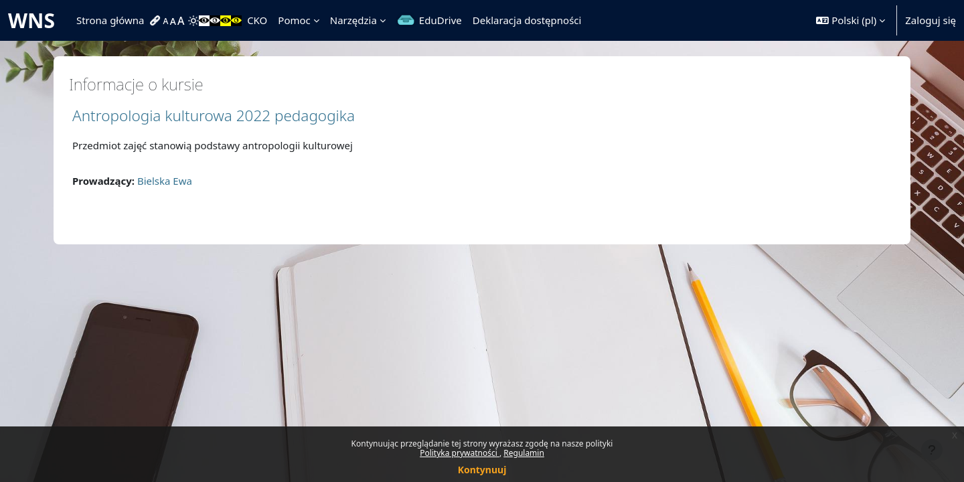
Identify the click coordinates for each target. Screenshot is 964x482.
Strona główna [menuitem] (110, 20)
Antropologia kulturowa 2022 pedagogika (213, 115)
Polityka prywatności (459, 453)
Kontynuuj (482, 469)
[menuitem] (156, 21)
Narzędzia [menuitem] (353, 20)
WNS (31, 20)
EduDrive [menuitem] (440, 20)
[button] (850, 20)
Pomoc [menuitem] (294, 20)
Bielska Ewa (164, 180)
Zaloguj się (930, 20)
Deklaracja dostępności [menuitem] (527, 20)
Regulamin (523, 453)
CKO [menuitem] (257, 20)
